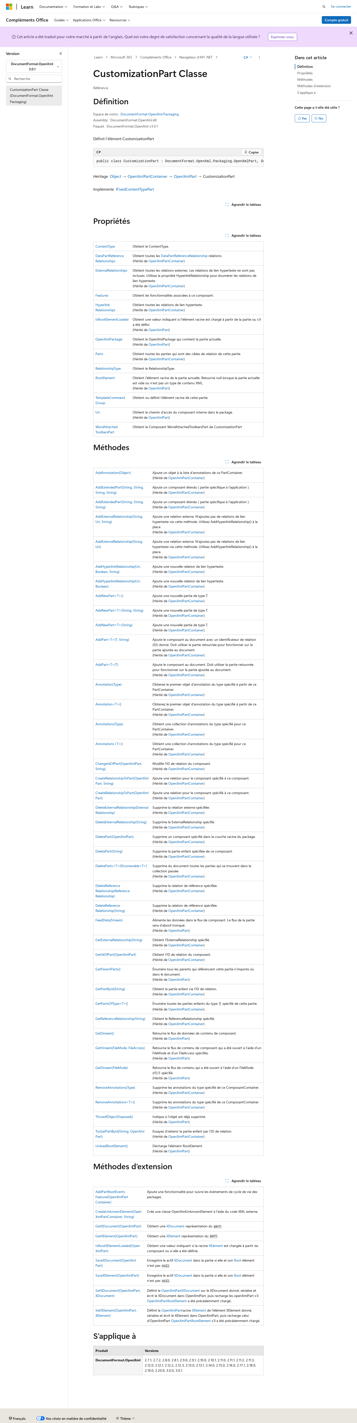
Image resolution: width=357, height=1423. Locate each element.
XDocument (175, 1226)
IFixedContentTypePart (135, 189)
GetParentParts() (107, 969)
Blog (117, 1418)
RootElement (105, 377)
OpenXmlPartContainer (147, 176)
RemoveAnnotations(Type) (115, 1087)
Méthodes (305, 79)
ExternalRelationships (111, 270)
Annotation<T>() (108, 704)
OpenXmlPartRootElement (167, 1300)
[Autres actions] (259, 57)
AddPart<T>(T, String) (112, 639)
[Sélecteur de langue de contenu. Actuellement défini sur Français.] (17, 1407)
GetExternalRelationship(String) (118, 939)
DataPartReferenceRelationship (184, 255)
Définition (305, 66)
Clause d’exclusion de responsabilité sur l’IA (38, 1418)
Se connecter (341, 6)
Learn (98, 57)
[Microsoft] (9, 6)
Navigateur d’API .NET (195, 57)
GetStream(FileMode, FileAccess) (120, 1047)
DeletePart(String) (108, 851)
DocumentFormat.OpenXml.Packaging (149, 114)
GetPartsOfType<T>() (111, 1003)
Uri (97, 412)
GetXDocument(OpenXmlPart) (118, 1226)
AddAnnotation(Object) (113, 472)
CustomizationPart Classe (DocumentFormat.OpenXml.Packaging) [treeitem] (32, 95)
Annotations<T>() (109, 743)
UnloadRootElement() (111, 1145)
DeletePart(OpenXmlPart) (114, 836)
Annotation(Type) (108, 684)
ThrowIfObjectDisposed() (114, 1116)
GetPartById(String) (110, 988)
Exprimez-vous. (282, 36)
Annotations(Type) (109, 724)
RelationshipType (108, 368)
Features (101, 295)
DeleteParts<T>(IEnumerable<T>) (121, 865)
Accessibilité (318, 1418)
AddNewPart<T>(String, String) (119, 610)
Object (115, 176)
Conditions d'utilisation (285, 1418)
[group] (178, 161)
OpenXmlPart (185, 176)
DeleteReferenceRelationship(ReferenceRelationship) (112, 890)
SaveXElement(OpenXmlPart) (117, 1275)
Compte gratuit (336, 20)
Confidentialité (167, 1418)
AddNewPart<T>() (109, 595)
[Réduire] (61, 53)
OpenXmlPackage (108, 339)
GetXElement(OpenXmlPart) (116, 1236)
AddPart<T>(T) (106, 664)
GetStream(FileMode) (111, 1067)
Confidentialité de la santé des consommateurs (223, 1418)
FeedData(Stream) (109, 920)
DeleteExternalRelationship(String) (121, 822)
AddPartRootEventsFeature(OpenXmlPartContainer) (111, 1196)
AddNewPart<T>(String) (113, 624)
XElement (173, 1236)
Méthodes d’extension (314, 85)
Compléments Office (155, 57)
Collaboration (140, 1418)
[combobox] (34, 66)
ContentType (105, 246)
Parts (99, 353)
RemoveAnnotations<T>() (115, 1102)
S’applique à (306, 92)
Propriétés (305, 73)
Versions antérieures (92, 1418)
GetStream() (104, 1033)
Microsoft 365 (121, 57)
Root (237, 1260)
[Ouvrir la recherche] (324, 6)
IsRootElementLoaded (111, 319)
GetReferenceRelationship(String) (120, 1018)
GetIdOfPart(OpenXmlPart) (115, 954)
